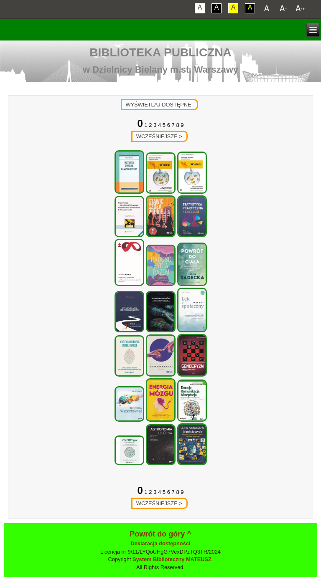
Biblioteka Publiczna (160, 52)
